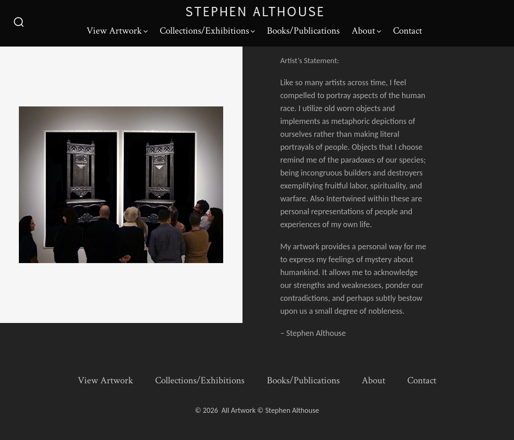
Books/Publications (303, 30)
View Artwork (117, 30)
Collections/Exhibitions (207, 30)
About (366, 30)
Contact (407, 30)
